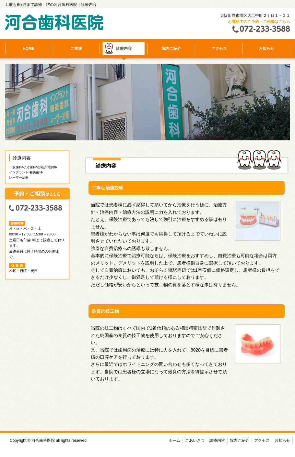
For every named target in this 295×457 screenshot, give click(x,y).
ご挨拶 (76, 48)
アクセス (219, 48)
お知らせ (266, 48)
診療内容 (124, 48)
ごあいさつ (195, 440)
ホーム (174, 440)
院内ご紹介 (171, 48)
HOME (28, 48)
